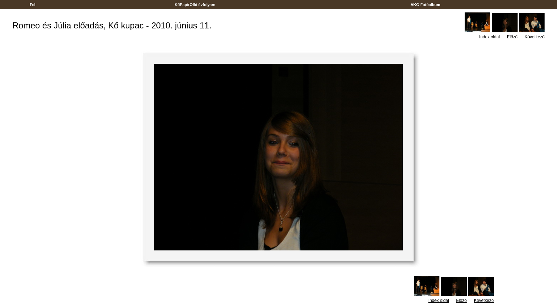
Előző (512, 36)
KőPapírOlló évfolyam (195, 4)
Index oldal (489, 36)
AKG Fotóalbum (426, 4)
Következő (535, 36)
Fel (33, 4)
